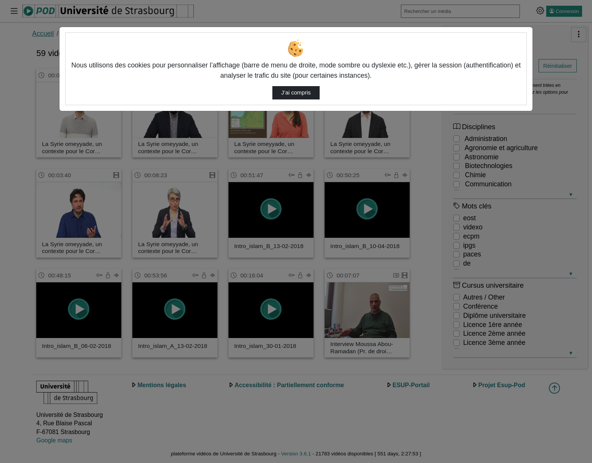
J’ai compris (295, 93)
